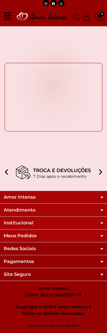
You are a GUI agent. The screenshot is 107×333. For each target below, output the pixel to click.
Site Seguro (17, 274)
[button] (6, 168)
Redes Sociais (20, 248)
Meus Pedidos (20, 236)
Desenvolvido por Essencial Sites (53, 325)
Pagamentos (19, 261)
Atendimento (19, 210)
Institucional (18, 223)
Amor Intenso (20, 197)
